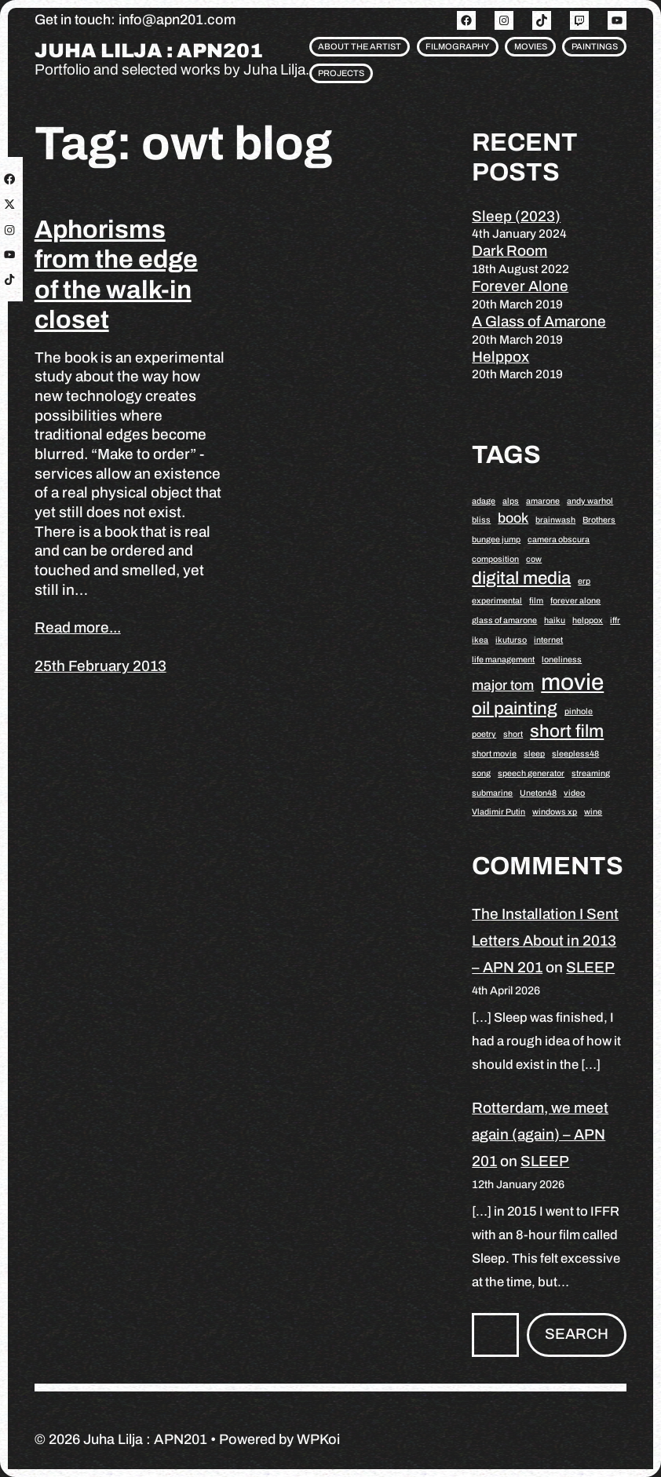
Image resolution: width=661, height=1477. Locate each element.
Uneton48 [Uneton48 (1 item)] (538, 793)
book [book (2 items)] (513, 518)
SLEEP (590, 967)
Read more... (78, 627)
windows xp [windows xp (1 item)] (554, 812)
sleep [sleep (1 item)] (534, 753)
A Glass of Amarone (539, 321)
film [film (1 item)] (536, 600)
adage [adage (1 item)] (483, 501)
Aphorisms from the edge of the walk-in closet (116, 275)
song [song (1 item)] (481, 773)
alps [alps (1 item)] (510, 501)
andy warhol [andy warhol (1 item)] (590, 501)
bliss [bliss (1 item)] (481, 520)
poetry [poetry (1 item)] (484, 734)
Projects (341, 73)
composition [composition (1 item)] (495, 559)
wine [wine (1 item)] (593, 812)
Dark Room (509, 251)
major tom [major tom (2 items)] (503, 685)
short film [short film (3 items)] (567, 731)
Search (576, 1334)
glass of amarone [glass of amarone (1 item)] (504, 620)
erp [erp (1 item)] (584, 581)
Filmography (457, 46)
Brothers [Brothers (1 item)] (598, 520)
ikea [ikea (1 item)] (480, 640)
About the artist (359, 46)
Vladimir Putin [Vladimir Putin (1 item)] (498, 812)
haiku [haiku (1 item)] (554, 620)
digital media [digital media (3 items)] (521, 578)
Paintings (595, 46)
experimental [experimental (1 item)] (497, 600)
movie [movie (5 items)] (572, 682)
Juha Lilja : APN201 (149, 50)
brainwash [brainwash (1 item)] (555, 520)
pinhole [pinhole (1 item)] (578, 711)
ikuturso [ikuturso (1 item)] (511, 640)
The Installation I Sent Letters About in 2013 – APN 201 (545, 941)
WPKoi (318, 1439)
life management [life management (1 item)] (503, 659)
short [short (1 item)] (513, 734)
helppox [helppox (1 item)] (587, 620)
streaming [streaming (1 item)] (591, 773)
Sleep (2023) (516, 216)
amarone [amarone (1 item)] (543, 501)
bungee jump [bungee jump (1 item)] (496, 539)
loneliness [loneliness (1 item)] (562, 659)
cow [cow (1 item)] (534, 559)
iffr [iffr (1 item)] (615, 620)
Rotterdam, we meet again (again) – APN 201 (540, 1134)
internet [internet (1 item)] (548, 640)
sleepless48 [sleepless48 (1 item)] (575, 753)
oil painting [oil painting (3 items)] (514, 708)
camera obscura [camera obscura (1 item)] (559, 539)
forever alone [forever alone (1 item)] (575, 600)
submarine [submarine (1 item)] (492, 793)
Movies (530, 46)
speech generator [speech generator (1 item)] (531, 773)
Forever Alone (520, 286)
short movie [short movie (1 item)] (494, 753)
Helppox (500, 356)
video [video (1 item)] (574, 793)
